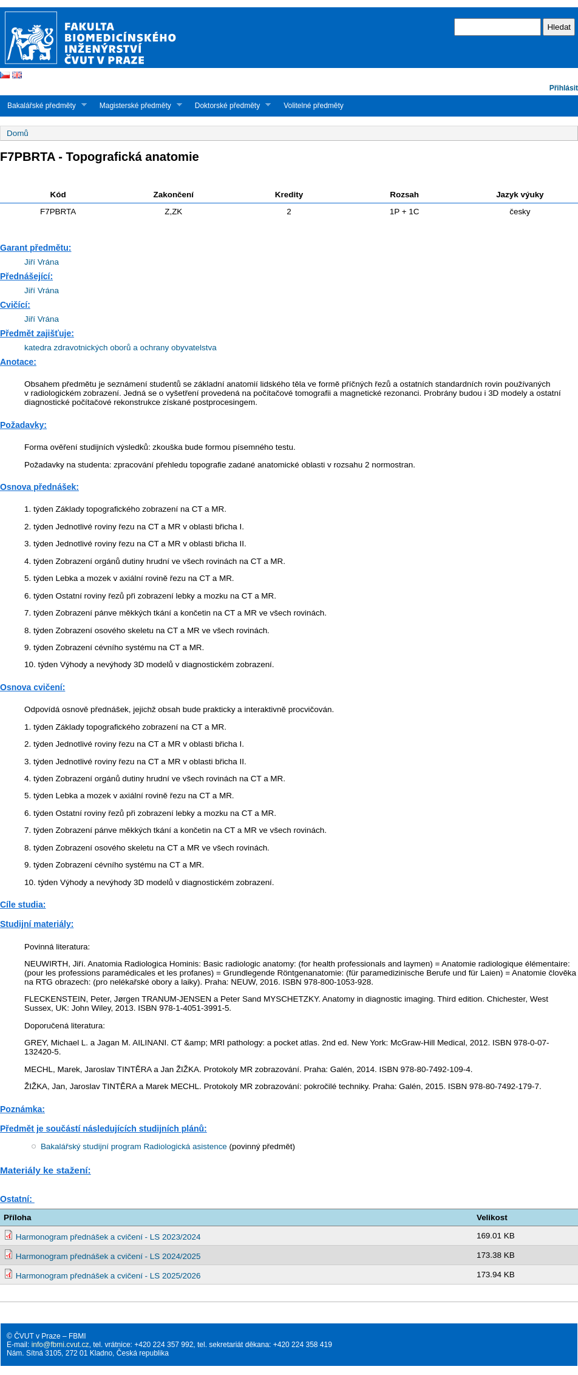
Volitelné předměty (314, 105)
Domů (18, 133)
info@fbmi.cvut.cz (60, 1344)
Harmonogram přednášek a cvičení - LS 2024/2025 (108, 1256)
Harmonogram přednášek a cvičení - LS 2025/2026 (108, 1275)
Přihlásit (563, 88)
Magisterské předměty (137, 105)
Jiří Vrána (41, 262)
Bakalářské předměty (43, 105)
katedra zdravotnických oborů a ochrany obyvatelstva (120, 347)
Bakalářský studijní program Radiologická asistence (134, 1146)
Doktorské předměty (229, 105)
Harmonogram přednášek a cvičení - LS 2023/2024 (108, 1236)
